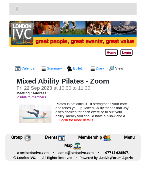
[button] (17, 9)
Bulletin (76, 68)
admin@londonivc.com (76, 153)
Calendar (26, 68)
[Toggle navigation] (17, 9)
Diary (97, 68)
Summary (51, 68)
